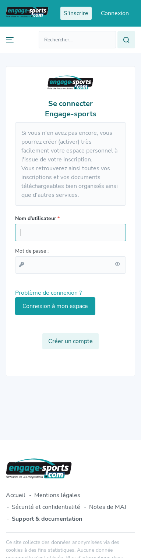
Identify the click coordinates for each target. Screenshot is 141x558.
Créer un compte (70, 341)
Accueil (15, 495)
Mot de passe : (32, 250)
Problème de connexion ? (48, 293)
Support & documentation (47, 519)
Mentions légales (57, 495)
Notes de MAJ (107, 507)
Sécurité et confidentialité (46, 507)
